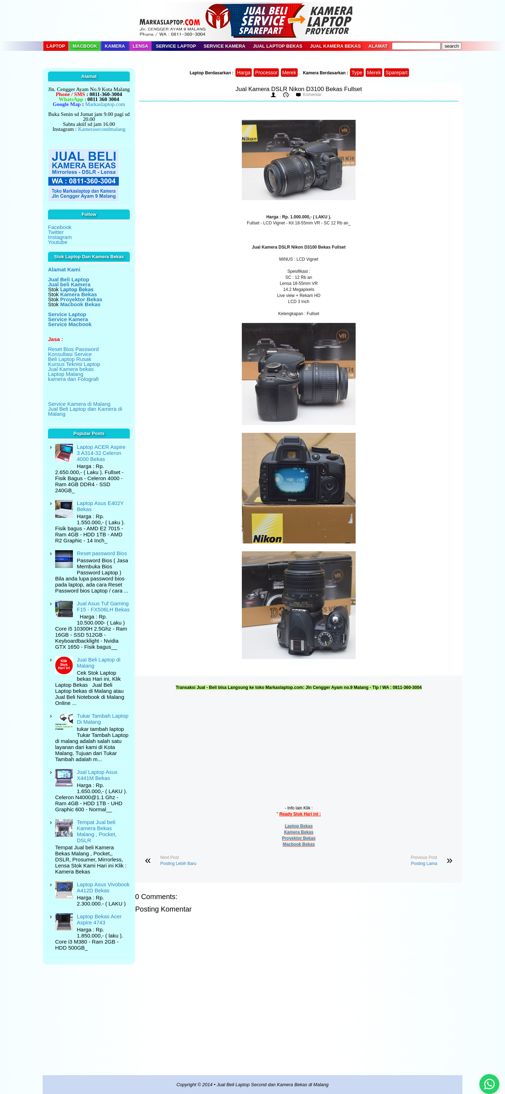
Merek (289, 72)
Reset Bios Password (73, 349)
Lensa (140, 46)
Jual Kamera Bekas (335, 46)
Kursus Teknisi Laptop (74, 364)
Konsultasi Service (70, 354)
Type (356, 72)
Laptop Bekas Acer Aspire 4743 (99, 919)
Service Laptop (176, 46)
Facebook (59, 227)
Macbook (85, 46)
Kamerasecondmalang (101, 129)
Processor (266, 72)
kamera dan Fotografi (73, 379)
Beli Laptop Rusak (69, 359)
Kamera (115, 46)
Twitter (56, 232)
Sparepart (396, 72)
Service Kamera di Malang (79, 404)
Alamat (378, 46)
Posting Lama (424, 863)
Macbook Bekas (299, 844)
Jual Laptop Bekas (277, 46)
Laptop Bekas (299, 826)
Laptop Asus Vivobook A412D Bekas (103, 887)
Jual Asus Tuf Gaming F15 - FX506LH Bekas (103, 606)
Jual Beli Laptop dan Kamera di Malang (85, 411)
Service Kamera (225, 46)
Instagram (60, 237)
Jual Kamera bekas (71, 369)
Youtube (58, 242)
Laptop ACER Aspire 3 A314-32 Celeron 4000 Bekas (101, 453)
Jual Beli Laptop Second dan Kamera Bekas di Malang (272, 1084)
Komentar (312, 94)
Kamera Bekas (299, 832)
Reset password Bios (102, 553)
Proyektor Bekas (299, 838)
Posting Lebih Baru (178, 863)
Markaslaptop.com (105, 104)
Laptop (56, 46)
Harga (243, 72)
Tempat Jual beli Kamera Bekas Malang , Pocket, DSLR (97, 831)
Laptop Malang (65, 374)
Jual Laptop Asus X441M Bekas (97, 775)
